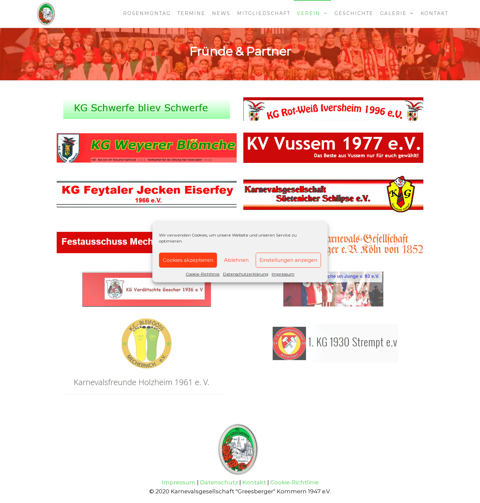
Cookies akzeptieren (188, 260)
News (221, 13)
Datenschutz (219, 482)
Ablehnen (236, 260)
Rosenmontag (147, 13)
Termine (191, 13)
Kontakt (434, 13)
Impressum (283, 273)
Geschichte (353, 13)
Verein (308, 13)
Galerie (393, 13)
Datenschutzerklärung (245, 273)
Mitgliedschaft (263, 13)
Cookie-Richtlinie (203, 273)
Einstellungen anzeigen (288, 260)
